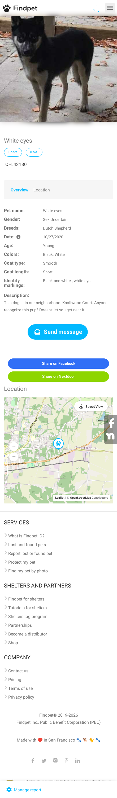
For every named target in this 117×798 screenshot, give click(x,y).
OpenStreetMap (80, 497)
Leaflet (59, 497)
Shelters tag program (27, 616)
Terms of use (20, 688)
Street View (94, 407)
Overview (19, 189)
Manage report (23, 789)
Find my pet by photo (28, 570)
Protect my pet (21, 562)
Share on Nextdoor (58, 376)
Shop (13, 642)
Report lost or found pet (30, 553)
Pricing (14, 679)
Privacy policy (21, 697)
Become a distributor (27, 634)
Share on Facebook (58, 363)
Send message (57, 331)
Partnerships (20, 625)
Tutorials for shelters (27, 607)
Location (41, 189)
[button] (54, 438)
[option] (58, 69)
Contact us (18, 670)
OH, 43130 (16, 164)
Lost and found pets (27, 544)
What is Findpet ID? (26, 535)
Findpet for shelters (26, 599)
